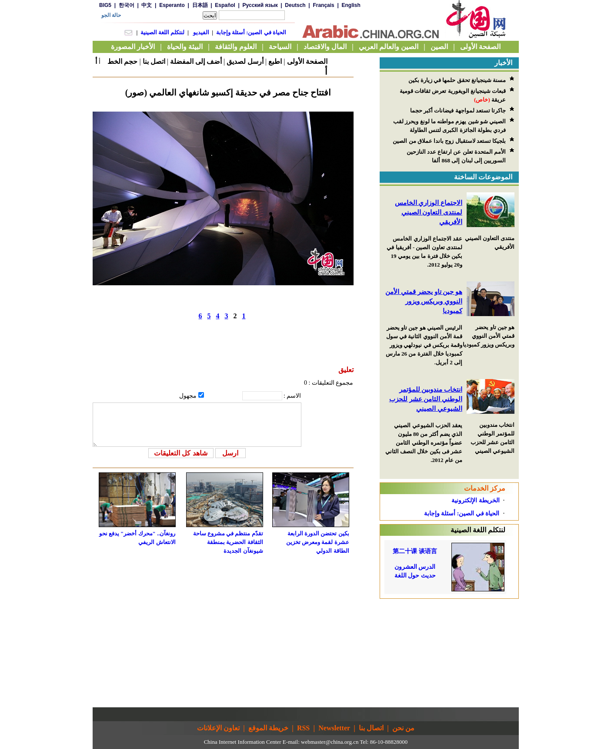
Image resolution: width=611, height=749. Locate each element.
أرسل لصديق (245, 61)
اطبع (275, 61)
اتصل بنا (154, 61)
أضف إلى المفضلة (196, 61)
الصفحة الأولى (307, 61)
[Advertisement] (449, 653)
